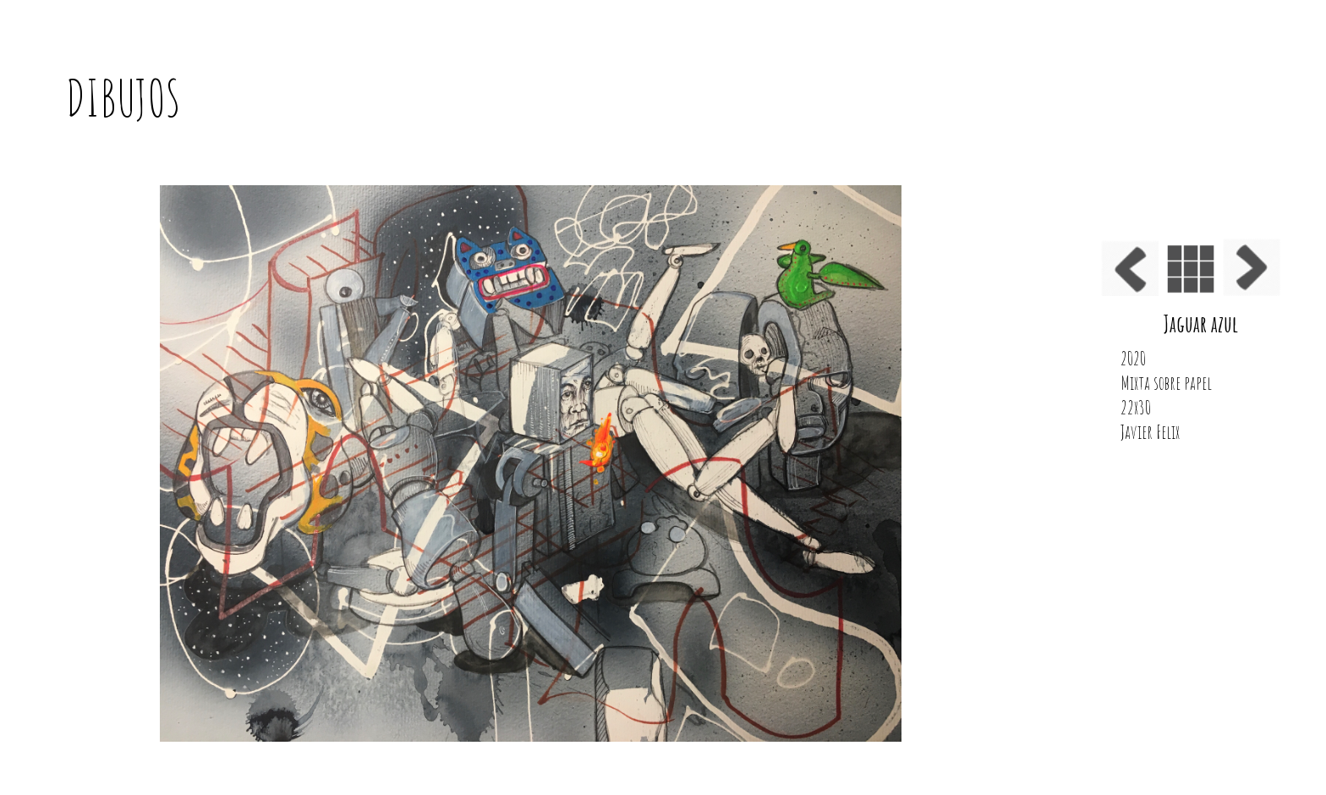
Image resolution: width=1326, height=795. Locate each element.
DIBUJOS (123, 98)
